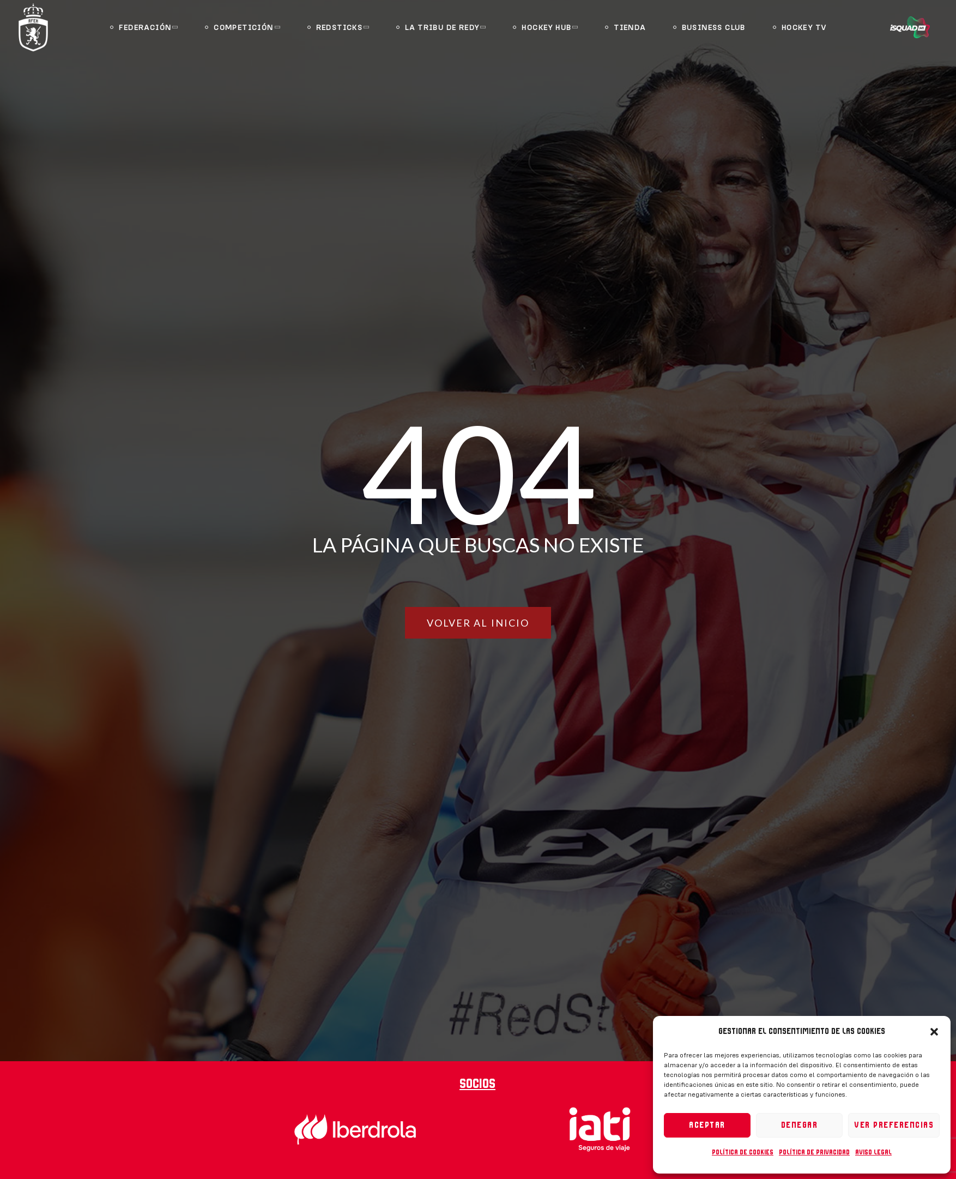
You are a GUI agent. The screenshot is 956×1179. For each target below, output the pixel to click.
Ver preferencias (894, 1125)
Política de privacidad (814, 1152)
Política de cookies (742, 1152)
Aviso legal (873, 1152)
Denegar (799, 1125)
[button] (934, 1031)
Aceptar (707, 1125)
